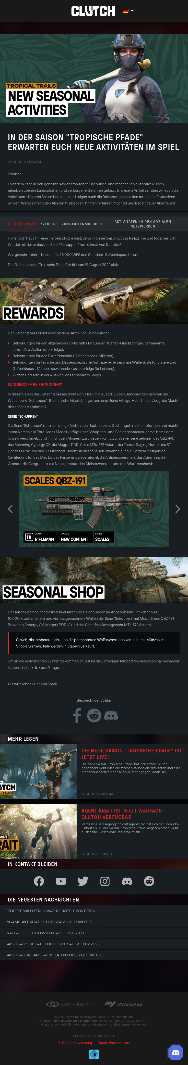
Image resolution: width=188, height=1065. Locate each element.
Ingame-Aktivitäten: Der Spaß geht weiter (48, 921)
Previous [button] (10, 509)
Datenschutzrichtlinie (114, 1043)
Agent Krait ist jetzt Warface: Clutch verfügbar (122, 813)
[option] (94, 509)
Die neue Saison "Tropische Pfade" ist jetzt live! (132, 753)
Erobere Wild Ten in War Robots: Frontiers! (50, 910)
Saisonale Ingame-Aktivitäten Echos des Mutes (53, 954)
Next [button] (178, 509)
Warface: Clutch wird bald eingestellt (46, 932)
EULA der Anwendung (75, 1043)
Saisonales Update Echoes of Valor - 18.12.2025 (52, 943)
